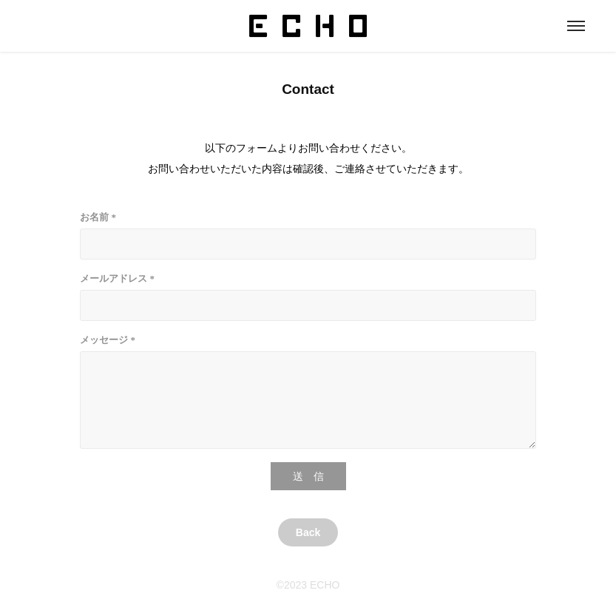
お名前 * (98, 217)
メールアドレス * (117, 278)
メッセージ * (107, 339)
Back (308, 532)
